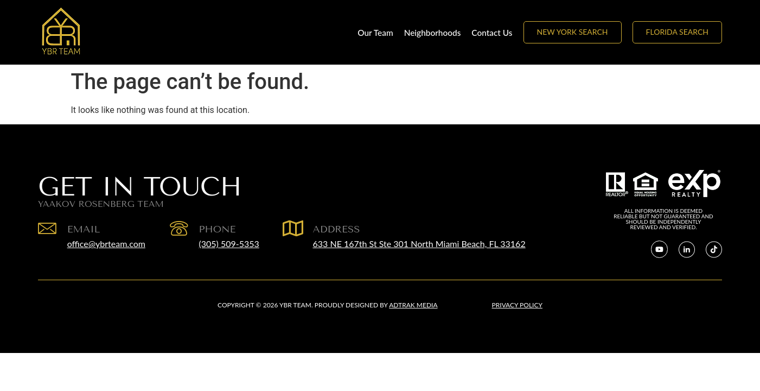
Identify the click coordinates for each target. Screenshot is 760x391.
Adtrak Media (413, 305)
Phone (217, 229)
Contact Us (491, 32)
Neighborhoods (432, 32)
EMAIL (83, 229)
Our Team (375, 32)
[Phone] (179, 228)
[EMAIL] (47, 228)
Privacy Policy (517, 305)
